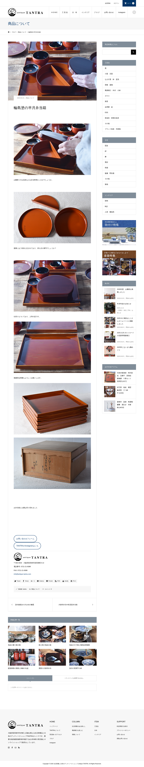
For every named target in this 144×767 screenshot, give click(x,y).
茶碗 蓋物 (109, 85)
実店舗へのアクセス (56, 734)
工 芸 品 (65, 12)
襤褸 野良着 (109, 173)
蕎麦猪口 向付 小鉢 (113, 90)
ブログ (52, 738)
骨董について (76, 734)
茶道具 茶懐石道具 (112, 118)
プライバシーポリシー (123, 730)
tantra (25, 589)
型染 (106, 146)
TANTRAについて (55, 730)
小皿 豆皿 (109, 74)
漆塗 (106, 101)
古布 (95, 730)
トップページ (54, 726)
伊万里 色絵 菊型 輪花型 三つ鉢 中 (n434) (125, 390)
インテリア (85, 12)
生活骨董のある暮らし (79, 726)
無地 (106, 184)
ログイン (116, 3)
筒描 (106, 168)
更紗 (106, 162)
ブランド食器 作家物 (113, 129)
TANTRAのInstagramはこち (27, 546)
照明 (106, 201)
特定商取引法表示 (122, 726)
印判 (106, 112)
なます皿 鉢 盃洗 (112, 79)
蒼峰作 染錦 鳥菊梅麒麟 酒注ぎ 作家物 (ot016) (125, 404)
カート (130, 3)
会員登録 (107, 3)
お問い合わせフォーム (25, 539)
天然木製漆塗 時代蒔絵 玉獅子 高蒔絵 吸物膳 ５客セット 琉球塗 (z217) (125, 377)
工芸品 (96, 726)
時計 (106, 206)
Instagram (121, 12)
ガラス (107, 96)
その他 (107, 123)
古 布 (74, 12)
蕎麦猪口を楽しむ (77, 730)
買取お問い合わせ (122, 738)
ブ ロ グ (97, 12)
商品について (30, 98)
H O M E (54, 12)
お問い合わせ (109, 12)
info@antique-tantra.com (22, 574)
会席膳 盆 (109, 107)
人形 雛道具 (109, 212)
